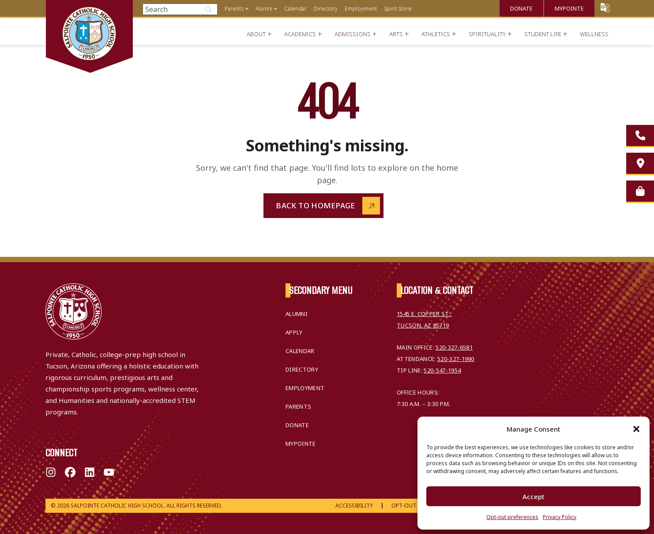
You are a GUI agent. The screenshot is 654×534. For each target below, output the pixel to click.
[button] (636, 429)
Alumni (264, 8)
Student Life (542, 34)
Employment (361, 8)
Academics (300, 34)
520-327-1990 (455, 359)
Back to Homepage (315, 205)
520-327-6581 (454, 347)
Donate (521, 8)
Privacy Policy (559, 517)
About (256, 34)
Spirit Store (398, 8)
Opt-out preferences (512, 517)
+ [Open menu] (246, 8)
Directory (326, 8)
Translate (605, 7)
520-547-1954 (442, 370)
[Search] (180, 9)
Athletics (435, 34)
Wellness (594, 34)
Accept (533, 496)
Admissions (353, 34)
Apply (294, 332)
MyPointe (569, 8)
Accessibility (354, 505)
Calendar (295, 8)
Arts (396, 34)
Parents (234, 8)
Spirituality (487, 34)
